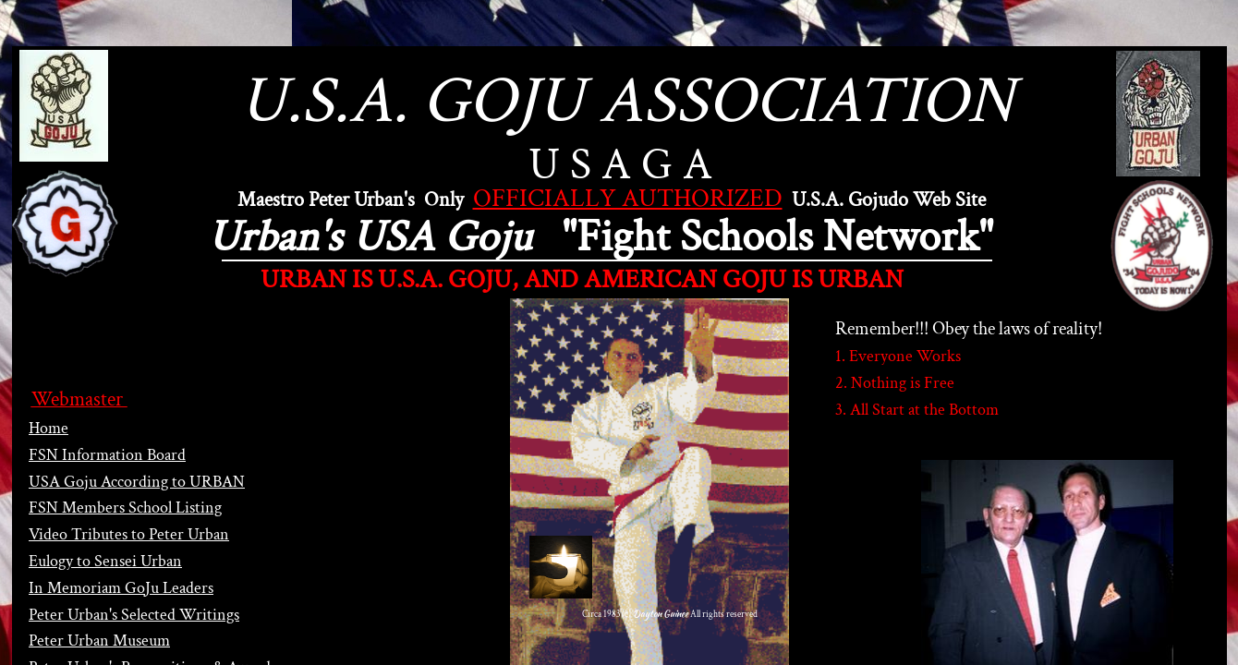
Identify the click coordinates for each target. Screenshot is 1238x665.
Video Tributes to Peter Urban (129, 534)
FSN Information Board (107, 455)
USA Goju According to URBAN (137, 481)
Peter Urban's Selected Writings (134, 614)
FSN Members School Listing (125, 507)
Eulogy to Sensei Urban (105, 561)
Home (48, 428)
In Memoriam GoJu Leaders (121, 587)
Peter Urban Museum (99, 640)
